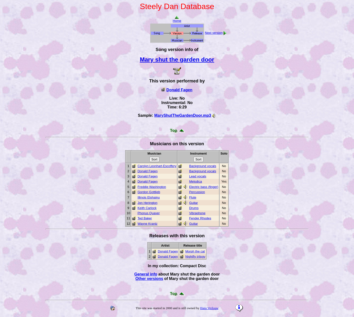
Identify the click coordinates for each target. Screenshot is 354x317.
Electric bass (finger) (203, 187)
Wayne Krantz (147, 223)
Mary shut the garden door (177, 59)
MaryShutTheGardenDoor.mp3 (182, 115)
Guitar (193, 203)
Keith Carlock (146, 208)
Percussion (197, 192)
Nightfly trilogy (195, 256)
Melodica (195, 181)
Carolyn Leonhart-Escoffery (156, 166)
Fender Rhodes (200, 218)
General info (145, 274)
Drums (193, 208)
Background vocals (202, 166)
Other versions (149, 279)
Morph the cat (195, 251)
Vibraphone (197, 213)
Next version (214, 33)
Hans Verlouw (209, 308)
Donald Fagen (179, 90)
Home (177, 19)
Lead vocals (197, 176)
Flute (192, 197)
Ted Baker (144, 218)
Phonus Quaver (148, 213)
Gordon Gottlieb (148, 192)
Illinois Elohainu (148, 197)
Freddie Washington (151, 187)
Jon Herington (147, 203)
